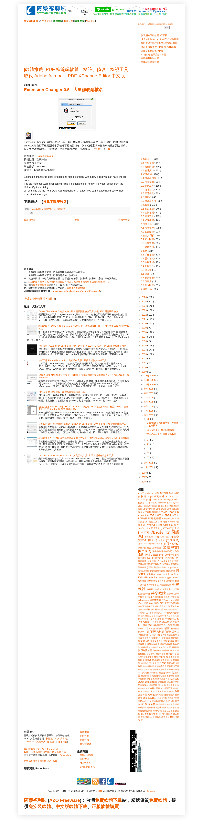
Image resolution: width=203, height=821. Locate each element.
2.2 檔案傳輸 (147, 182)
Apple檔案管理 (156, 496)
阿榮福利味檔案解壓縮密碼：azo (40, 761)
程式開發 (152, 663)
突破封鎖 (161, 663)
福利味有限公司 (32, 749)
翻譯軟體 (145, 676)
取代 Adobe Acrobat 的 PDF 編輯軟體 (160, 39)
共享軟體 (158, 593)
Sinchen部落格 (87, 767)
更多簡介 (62, 741)
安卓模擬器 (146, 616)
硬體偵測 (146, 660)
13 (148, 448)
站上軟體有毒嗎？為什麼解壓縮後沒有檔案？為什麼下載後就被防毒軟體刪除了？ (69, 282)
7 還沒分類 (147, 289)
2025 (144, 301)
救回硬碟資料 (154, 631)
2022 (144, 315)
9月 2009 (149, 389)
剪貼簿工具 (150, 597)
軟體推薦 (84, 732)
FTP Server (157, 500)
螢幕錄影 (174, 679)
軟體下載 (78, 806)
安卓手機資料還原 (153, 613)
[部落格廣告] (151, 554)
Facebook (29, 741)
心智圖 (169, 625)
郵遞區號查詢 (168, 695)
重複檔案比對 (150, 698)
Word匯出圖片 (171, 525)
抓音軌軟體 (158, 628)
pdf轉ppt (151, 581)
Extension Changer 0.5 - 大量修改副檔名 (63, 89)
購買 (114, 806)
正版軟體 (101, 806)
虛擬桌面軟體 (153, 679)
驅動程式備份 (163, 717)
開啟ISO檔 (162, 698)
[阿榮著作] (151, 574)
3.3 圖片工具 (147, 216)
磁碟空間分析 (167, 660)
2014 (144, 350)
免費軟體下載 (108, 800)
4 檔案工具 (47, 209)
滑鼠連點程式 (153, 644)
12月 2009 (149, 375)
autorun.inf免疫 (163, 574)
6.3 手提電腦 (147, 262)
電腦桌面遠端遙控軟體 (152, 51)
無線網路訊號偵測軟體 (159, 647)
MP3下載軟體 (149, 509)
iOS (140, 577)
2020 (144, 323)
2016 (144, 341)
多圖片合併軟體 (170, 609)
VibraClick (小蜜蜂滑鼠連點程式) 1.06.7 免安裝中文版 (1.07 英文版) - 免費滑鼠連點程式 (82, 424)
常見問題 (46, 21)
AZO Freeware (64, 800)
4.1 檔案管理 (59, 209)
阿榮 (97, 149)
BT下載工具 (172, 496)
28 (148, 419)
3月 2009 (149, 415)
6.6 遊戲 (145, 274)
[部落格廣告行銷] (167, 554)
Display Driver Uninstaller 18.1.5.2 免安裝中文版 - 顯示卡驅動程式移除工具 (76, 455)
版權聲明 (51, 741)
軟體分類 (68, 21)
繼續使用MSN (165, 672)
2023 (144, 310)
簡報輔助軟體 (148, 666)
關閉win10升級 (145, 701)
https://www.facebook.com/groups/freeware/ (76, 291)
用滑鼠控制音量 (169, 650)
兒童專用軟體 (144, 594)
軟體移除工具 (147, 691)
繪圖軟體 (154, 672)
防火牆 (171, 701)
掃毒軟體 (175, 628)
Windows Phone (154, 525)
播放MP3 (142, 631)
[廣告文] (152, 540)
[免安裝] (157, 532)
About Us (90, 21)
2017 (144, 337)
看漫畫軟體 (148, 657)
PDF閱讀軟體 (155, 518)
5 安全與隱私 (148, 235)
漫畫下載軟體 (166, 644)
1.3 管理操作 (147, 170)
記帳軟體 (162, 682)
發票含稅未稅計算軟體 (156, 654)
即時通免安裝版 (170, 597)
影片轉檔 (174, 622)
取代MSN (154, 600)
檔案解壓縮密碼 (41, 285)
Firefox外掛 (168, 500)
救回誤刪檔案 (169, 631)
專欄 (159, 619)
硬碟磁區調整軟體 (150, 62)
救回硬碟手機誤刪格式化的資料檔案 (159, 43)
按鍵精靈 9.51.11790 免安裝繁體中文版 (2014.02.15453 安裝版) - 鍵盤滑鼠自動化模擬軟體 (84, 438)
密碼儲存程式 (170, 616)
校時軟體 (164, 635)
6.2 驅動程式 (147, 258)
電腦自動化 (168, 711)
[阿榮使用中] (158, 558)
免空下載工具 (153, 585)
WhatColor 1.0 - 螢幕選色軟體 (161, 434)
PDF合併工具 (157, 515)
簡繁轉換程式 (160, 666)
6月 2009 (149, 402)
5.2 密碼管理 (147, 243)
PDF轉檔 (142, 518)
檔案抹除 (166, 638)
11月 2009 (149, 380)
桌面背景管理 (144, 638)
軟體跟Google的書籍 (56, 738)
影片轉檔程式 (145, 625)
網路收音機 (163, 669)
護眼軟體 (162, 685)
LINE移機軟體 (164, 506)
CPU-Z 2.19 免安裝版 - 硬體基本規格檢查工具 (61, 392)
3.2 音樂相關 (147, 212)
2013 (144, 354)
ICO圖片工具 (151, 503)
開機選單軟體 (173, 698)
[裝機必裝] (157, 551)
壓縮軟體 (159, 609)
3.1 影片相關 (147, 209)
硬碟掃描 (173, 657)
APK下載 (142, 493)
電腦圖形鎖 (171, 708)
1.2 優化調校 (147, 166)
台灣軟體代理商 (44, 752)
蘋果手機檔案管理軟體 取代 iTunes (158, 47)
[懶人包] (161, 540)
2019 (144, 328)
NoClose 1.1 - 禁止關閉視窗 (160, 430)
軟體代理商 (29, 752)
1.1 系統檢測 (147, 163)
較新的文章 (29, 220)
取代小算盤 (159, 603)
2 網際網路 (147, 174)
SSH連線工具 (151, 522)
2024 (144, 306)
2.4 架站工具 (147, 189)
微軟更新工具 (159, 625)
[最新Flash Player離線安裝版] (150, 544)
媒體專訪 (40, 741)
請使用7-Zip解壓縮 (76, 288)
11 (148, 453)
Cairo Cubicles (45, 156)
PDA (163, 512)
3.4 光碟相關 (147, 220)
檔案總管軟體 (145, 641)
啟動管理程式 (161, 606)
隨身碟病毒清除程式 (165, 704)
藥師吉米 (84, 759)
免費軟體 (158, 800)
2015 (144, 345)
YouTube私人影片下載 (149, 528)
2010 (144, 367)
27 (148, 440)
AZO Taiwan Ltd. (50, 749)
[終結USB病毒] (154, 548)
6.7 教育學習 (147, 277)
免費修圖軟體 (165, 585)
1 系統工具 (147, 159)
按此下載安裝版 (55, 202)
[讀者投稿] (167, 551)
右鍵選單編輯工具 (146, 606)
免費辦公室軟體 (154, 589)
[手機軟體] (172, 540)
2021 (144, 319)
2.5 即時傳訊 (147, 193)
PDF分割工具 (172, 512)
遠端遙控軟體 (155, 694)
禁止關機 (144, 663)
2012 (144, 358)
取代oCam (148, 603)
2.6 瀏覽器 (146, 197)
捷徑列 (167, 628)
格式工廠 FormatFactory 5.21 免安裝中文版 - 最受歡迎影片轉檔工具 (72, 360)
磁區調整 (156, 660)
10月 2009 (149, 384)
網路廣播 (154, 669)
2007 (144, 477)
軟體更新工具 (167, 688)
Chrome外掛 (144, 499)
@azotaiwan (65, 755)
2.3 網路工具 (147, 186)
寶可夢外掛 (151, 619)
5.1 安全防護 (147, 239)
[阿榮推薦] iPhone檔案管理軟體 (161, 561)
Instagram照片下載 (166, 503)
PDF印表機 (143, 515)
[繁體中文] (170, 547)
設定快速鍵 (143, 685)
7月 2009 (149, 397)
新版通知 (84, 736)
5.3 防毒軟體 (147, 247)
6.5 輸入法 (146, 270)
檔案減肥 (175, 638)
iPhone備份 (165, 577)
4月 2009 (149, 411)
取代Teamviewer (166, 600)
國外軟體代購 (59, 752)
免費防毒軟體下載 (170, 589)
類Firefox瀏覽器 (165, 714)
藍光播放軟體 (168, 676)
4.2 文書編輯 (147, 232)
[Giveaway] (167, 528)
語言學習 (153, 685)
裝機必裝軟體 (151, 682)
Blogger (151, 791)
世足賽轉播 (160, 581)
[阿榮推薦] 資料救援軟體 (158, 567)
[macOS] (143, 532)
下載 (107, 149)
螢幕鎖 (141, 682)
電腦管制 (157, 710)
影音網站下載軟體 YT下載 (154, 35)
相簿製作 (170, 654)
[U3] (177, 528)
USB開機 (162, 521)
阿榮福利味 (35, 800)
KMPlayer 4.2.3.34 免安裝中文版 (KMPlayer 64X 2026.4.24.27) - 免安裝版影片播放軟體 (82, 346)
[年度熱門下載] (161, 537)
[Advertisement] (77, 42)
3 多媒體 (145, 205)
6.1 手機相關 (147, 254)
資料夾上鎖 (171, 685)
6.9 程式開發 (147, 285)
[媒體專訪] (148, 537)
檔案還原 (169, 641)
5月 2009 (149, 406)
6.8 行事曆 (146, 281)
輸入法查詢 (169, 691)
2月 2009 (149, 463)
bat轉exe (174, 574)
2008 (144, 473)
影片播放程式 (169, 619)
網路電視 (145, 672)
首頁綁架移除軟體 (149, 717)
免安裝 (35, 806)
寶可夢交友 (85, 743)
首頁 (77, 220)
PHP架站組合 (168, 518)
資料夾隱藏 (155, 688)
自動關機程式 (156, 676)
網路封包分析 (143, 669)
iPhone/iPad (151, 577)
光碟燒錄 (170, 581)
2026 (144, 297)
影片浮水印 (164, 622)
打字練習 (149, 628)
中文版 (62, 806)
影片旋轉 (154, 622)
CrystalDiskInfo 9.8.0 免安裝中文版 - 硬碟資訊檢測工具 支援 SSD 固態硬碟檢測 (78, 311)
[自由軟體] (36, 209)
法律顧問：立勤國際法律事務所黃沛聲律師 (155, 24)
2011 (144, 363)
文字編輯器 (154, 634)
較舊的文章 (124, 220)
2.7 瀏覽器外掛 (149, 201)
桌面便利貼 (174, 635)
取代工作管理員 (172, 603)
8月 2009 (149, 393)
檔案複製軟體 (159, 641)
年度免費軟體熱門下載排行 (40, 298)
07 (148, 457)
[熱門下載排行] (171, 543)
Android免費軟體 (157, 493)
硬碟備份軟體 (161, 657)
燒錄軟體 (157, 650)
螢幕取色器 (164, 679)
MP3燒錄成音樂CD (151, 512)
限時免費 (150, 704)
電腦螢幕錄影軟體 (150, 58)
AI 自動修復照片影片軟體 (153, 54)
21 (148, 444)
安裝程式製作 (158, 616)
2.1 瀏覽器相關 (149, 178)
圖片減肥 (172, 606)
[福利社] (142, 548)
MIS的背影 (85, 763)
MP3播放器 (161, 509)
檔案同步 (156, 638)
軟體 (46, 806)
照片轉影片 (174, 647)
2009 (144, 372)
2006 (144, 481)
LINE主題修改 (152, 506)
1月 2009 (149, 467)
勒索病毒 (159, 597)
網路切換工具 (173, 666)
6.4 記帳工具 (147, 266)
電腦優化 (151, 707)
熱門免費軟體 (145, 650)
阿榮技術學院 (86, 755)
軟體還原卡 (159, 691)
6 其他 (144, 251)
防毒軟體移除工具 (160, 701)
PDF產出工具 (172, 515)
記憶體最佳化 (173, 682)
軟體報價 (84, 740)
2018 (144, 332)
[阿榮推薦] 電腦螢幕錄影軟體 (162, 571)
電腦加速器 (161, 707)
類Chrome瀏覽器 (149, 714)
